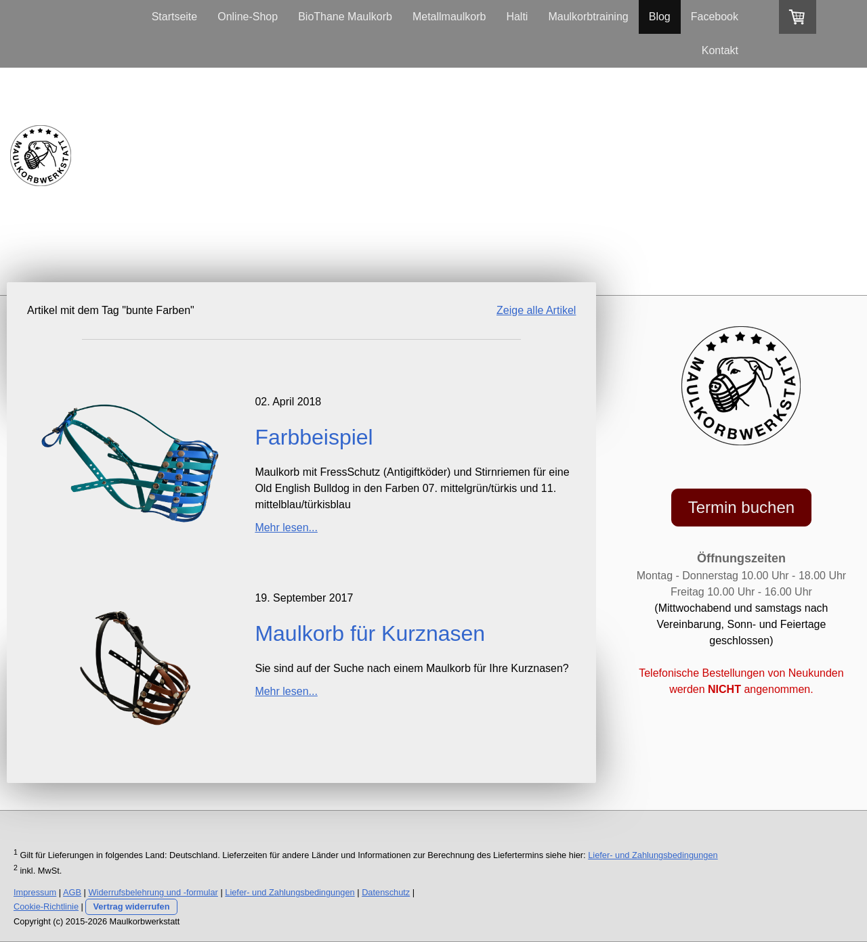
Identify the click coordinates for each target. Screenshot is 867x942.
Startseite (175, 16)
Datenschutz (386, 892)
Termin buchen (741, 507)
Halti (517, 16)
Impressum (35, 892)
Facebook (714, 16)
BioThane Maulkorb (345, 16)
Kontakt (720, 50)
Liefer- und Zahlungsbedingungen (652, 855)
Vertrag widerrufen (131, 906)
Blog (660, 16)
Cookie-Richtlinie (46, 906)
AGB (72, 892)
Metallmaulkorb (449, 16)
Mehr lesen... (286, 527)
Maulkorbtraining (588, 16)
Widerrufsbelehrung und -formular (153, 892)
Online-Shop (247, 16)
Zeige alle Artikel (536, 310)
